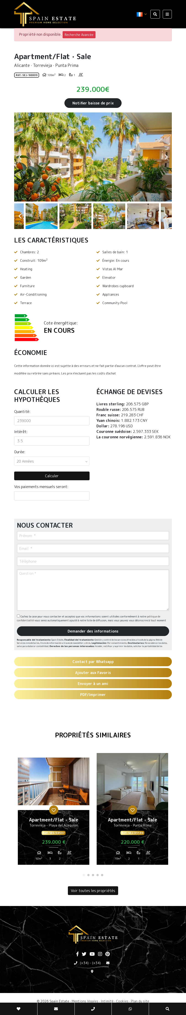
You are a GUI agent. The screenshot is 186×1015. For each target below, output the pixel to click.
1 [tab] (84, 875)
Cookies (122, 1001)
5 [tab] (102, 875)
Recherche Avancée (79, 35)
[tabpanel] (54, 811)
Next (166, 157)
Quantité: (22, 411)
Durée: (19, 451)
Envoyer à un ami (93, 683)
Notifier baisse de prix (93, 103)
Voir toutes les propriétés (93, 890)
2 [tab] (88, 875)
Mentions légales (85, 1001)
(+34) (84, 963)
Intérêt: (21, 431)
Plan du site (140, 1001)
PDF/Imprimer (93, 694)
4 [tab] (97, 875)
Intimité (107, 1001)
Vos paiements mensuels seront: (41, 486)
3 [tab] (93, 875)
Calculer (52, 475)
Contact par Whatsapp (93, 661)
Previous (20, 157)
